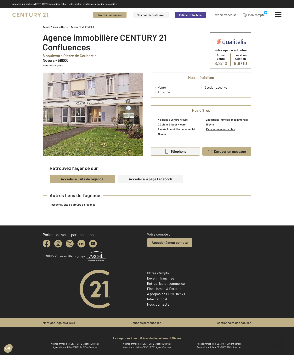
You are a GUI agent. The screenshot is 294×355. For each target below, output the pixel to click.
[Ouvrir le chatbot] (279, 341)
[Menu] (278, 14)
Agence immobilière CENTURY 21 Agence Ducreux (75, 343)
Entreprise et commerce (166, 283)
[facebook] (46, 243)
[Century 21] (30, 14)
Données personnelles (146, 322)
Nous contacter (159, 304)
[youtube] (93, 243)
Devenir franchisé (224, 15)
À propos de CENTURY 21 (166, 294)
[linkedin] (81, 243)
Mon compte (254, 15)
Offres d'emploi (158, 273)
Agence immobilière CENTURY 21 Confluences (219, 343)
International (157, 299)
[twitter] (70, 243)
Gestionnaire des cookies (234, 322)
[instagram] (58, 243)
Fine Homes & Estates (164, 288)
